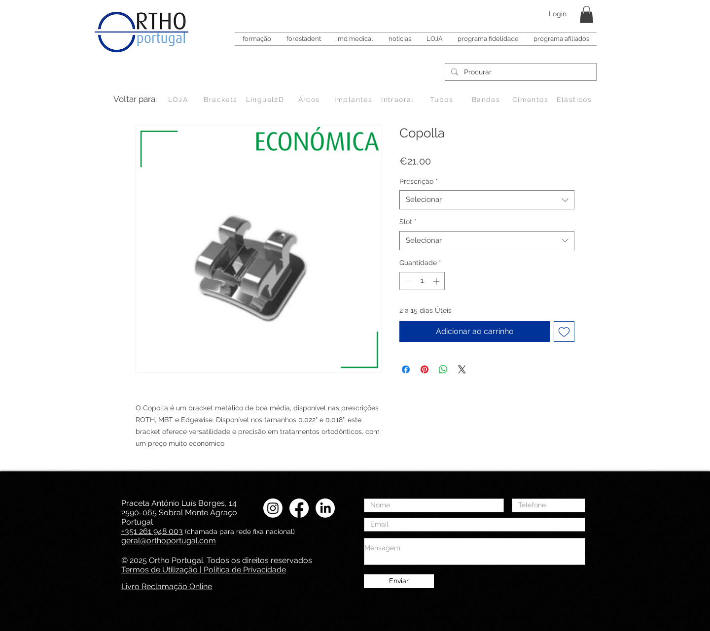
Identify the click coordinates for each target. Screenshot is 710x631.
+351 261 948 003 (152, 531)
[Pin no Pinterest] (424, 369)
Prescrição (418, 181)
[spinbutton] (422, 281)
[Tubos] (442, 99)
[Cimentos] (531, 99)
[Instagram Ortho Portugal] (273, 508)
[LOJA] (179, 99)
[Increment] (437, 281)
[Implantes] (354, 99)
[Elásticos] (575, 99)
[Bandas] (487, 99)
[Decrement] (407, 281)
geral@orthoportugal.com (168, 540)
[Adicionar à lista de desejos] (564, 331)
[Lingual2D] (266, 99)
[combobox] (486, 199)
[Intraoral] (399, 99)
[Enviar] (399, 581)
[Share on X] (462, 369)
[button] (586, 14)
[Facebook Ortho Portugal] (299, 508)
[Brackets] (222, 99)
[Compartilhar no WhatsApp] (443, 369)
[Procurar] (519, 72)
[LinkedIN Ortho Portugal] (325, 508)
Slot (408, 222)
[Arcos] (310, 99)
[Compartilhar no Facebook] (406, 369)
